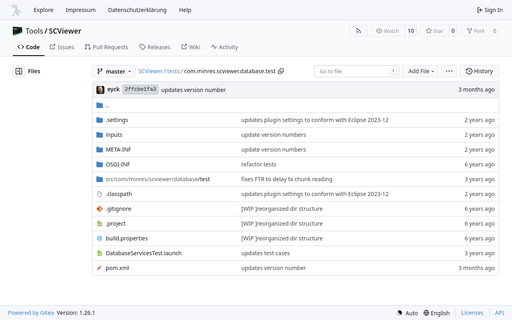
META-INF (118, 149)
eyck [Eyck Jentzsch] (113, 89)
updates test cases (265, 253)
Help (185, 10)
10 (411, 30)
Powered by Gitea (31, 312)
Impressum (81, 10)
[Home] (15, 10)
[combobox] (356, 71)
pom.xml (117, 268)
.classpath (119, 194)
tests (173, 71)
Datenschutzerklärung (137, 10)
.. (102, 105)
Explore (43, 10)
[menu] (449, 71)
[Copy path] (281, 71)
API (499, 312)
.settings (117, 120)
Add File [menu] (422, 71)
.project (116, 223)
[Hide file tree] (19, 71)
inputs (114, 134)
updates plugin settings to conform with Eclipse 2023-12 (314, 120)
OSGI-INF (118, 164)
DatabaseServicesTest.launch (144, 253)
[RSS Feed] (358, 31)
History (479, 71)
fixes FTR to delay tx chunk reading (286, 179)
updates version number (193, 90)
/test (158, 179)
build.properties (127, 238)
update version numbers (273, 134)
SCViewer (65, 31)
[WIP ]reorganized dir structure (282, 208)
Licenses (472, 312)
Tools (34, 31)
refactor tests (258, 164)
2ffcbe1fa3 (140, 89)
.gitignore (118, 208)
